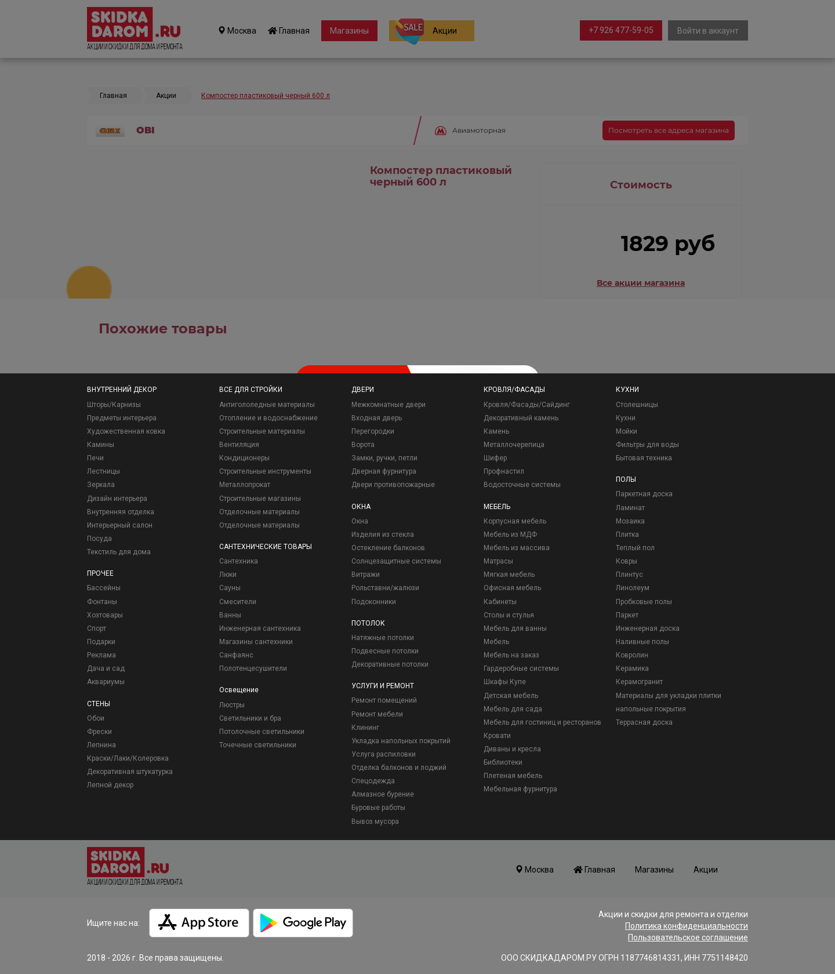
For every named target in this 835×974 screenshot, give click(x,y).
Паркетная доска (644, 494)
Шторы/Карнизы (114, 405)
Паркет (627, 615)
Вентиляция (239, 445)
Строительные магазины (260, 499)
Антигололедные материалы (267, 405)
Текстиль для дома (119, 552)
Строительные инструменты (265, 471)
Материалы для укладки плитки (668, 696)
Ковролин (632, 655)
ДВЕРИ (362, 390)
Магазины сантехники (256, 642)
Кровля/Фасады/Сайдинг (527, 405)
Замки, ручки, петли (384, 458)
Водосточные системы (522, 485)
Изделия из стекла (382, 534)
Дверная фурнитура (383, 471)
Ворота (363, 445)
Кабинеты (500, 602)
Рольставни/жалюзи (385, 588)
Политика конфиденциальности (686, 926)
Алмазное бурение (382, 794)
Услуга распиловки (383, 754)
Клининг (365, 728)
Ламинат (630, 508)
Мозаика (630, 521)
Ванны (230, 615)
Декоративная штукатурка (130, 772)
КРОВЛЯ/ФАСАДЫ (514, 390)
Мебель (496, 642)
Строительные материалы (262, 431)
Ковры (626, 561)
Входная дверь (376, 418)
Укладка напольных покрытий (401, 741)
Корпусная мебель (515, 521)
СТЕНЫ (98, 704)
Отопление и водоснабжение (268, 418)
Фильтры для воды (647, 445)
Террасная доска (644, 722)
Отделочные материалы (259, 512)
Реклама (101, 655)
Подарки (101, 642)
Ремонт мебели (377, 714)
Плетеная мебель (513, 776)
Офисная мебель (512, 588)
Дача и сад (106, 668)
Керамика (632, 668)
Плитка (627, 534)
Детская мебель (511, 696)
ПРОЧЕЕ (100, 573)
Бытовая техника (644, 458)
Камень (496, 431)
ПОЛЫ (626, 479)
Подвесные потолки (385, 651)
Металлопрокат (244, 485)
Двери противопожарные (393, 485)
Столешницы (637, 405)
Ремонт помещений (384, 700)
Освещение (239, 690)
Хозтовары (105, 615)
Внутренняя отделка (120, 512)
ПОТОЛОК (368, 623)
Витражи (365, 574)
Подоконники (373, 602)
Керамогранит (639, 682)
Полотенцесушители (253, 668)
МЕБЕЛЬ (497, 507)
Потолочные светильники (261, 732)
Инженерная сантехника (260, 628)
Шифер (495, 458)
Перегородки (372, 431)
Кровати (497, 736)
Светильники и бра (250, 718)
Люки (228, 574)
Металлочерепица (514, 445)
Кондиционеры (244, 458)
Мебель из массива (517, 548)
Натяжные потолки (382, 638)
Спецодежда (373, 781)
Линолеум (632, 588)
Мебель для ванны (515, 628)
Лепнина (101, 745)
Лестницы (103, 471)
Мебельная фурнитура (520, 789)
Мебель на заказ (511, 655)
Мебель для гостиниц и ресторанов (542, 722)
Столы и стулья (509, 615)
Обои (95, 718)
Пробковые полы (644, 602)
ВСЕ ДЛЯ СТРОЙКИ (250, 390)
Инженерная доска (648, 628)
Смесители (237, 602)
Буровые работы (378, 808)
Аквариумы (106, 682)
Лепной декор (110, 785)
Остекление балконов (388, 548)
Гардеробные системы (521, 668)
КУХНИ (627, 390)
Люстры (232, 705)
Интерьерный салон (120, 525)
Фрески (99, 732)
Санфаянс (236, 655)
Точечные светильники (257, 745)
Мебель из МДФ (510, 534)
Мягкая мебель (509, 574)
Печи (95, 458)
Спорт (96, 628)
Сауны (230, 588)
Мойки (626, 431)
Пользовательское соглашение (688, 937)
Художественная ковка (126, 431)
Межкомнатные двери (388, 405)
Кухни (626, 418)
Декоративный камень (521, 418)
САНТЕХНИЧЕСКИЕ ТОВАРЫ (265, 547)
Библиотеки (503, 762)
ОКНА (361, 507)
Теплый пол (635, 548)
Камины (100, 445)
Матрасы (498, 561)
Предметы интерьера (122, 418)
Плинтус (629, 574)
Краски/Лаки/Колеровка (128, 758)
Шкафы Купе (505, 682)
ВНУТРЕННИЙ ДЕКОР (122, 390)
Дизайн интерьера (117, 499)
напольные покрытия (651, 709)
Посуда (99, 539)
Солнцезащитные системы (396, 561)
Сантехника (238, 561)
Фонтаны (102, 602)
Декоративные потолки (390, 664)
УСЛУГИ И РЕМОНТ (382, 686)
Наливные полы (642, 642)
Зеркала (101, 485)
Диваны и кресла (512, 749)
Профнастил (504, 471)
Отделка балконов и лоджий (398, 768)
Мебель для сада (513, 709)
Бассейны (104, 588)
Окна (359, 521)
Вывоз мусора (375, 821)
